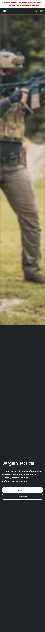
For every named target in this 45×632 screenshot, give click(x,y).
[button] (4, 11)
